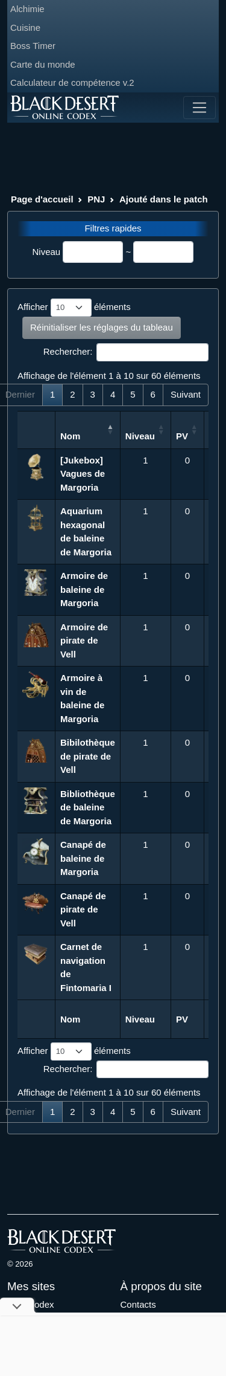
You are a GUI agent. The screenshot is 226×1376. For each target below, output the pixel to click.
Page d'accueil (42, 199)
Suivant (186, 394)
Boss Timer (32, 45)
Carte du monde (42, 64)
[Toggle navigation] (199, 107)
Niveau (47, 252)
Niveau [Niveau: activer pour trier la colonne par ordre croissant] (140, 436)
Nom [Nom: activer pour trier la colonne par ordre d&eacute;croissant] (70, 436)
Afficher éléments (74, 308)
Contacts (138, 1304)
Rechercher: (126, 352)
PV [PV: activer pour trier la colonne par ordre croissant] (182, 436)
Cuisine (25, 27)
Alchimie (27, 9)
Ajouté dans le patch (163, 199)
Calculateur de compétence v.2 (72, 82)
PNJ (96, 199)
